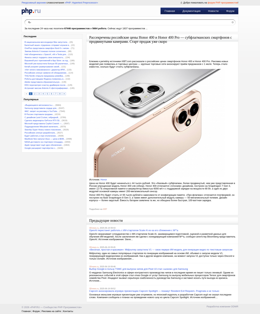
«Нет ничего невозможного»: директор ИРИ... (45, 70)
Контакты (68, 311)
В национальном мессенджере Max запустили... (47, 42)
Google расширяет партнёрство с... (41, 148)
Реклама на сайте (51, 311)
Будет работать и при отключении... (41, 136)
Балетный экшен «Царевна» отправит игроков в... (48, 45)
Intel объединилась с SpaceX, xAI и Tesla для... (46, 54)
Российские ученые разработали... (41, 133)
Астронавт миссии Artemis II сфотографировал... (47, 88)
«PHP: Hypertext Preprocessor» (81, 2)
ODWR (234, 306)
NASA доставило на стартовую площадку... (44, 142)
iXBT (105, 209)
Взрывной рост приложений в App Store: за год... (47, 60)
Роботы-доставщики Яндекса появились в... (45, 79)
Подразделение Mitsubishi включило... (42, 126)
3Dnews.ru (94, 228)
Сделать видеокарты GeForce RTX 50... (43, 120)
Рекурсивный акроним (34, 2)
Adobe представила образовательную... (43, 82)
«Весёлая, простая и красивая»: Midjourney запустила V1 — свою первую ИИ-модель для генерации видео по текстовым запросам (160, 249)
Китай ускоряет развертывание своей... (43, 67)
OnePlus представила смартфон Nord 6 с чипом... (47, 48)
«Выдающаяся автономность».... (40, 105)
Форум (230, 10)
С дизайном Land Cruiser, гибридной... (42, 117)
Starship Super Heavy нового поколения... (43, 130)
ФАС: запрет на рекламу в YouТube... (42, 111)
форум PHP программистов (223, 2)
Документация (192, 10)
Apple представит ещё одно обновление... (44, 145)
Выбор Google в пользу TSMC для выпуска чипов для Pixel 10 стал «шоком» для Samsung (138, 269)
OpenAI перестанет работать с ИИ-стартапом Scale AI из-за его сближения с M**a (133, 230)
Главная (169, 10)
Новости (213, 10)
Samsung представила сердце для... (41, 108)
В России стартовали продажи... (39, 114)
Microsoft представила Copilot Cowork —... (44, 123)
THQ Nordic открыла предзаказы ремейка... (44, 76)
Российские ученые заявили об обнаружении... (46, 73)
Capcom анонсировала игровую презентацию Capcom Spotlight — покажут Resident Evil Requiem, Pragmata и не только (154, 291)
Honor (104, 179)
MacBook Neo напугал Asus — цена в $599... (45, 139)
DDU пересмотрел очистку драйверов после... (46, 85)
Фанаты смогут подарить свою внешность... (45, 57)
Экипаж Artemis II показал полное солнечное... (46, 51)
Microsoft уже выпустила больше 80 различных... (47, 63)
